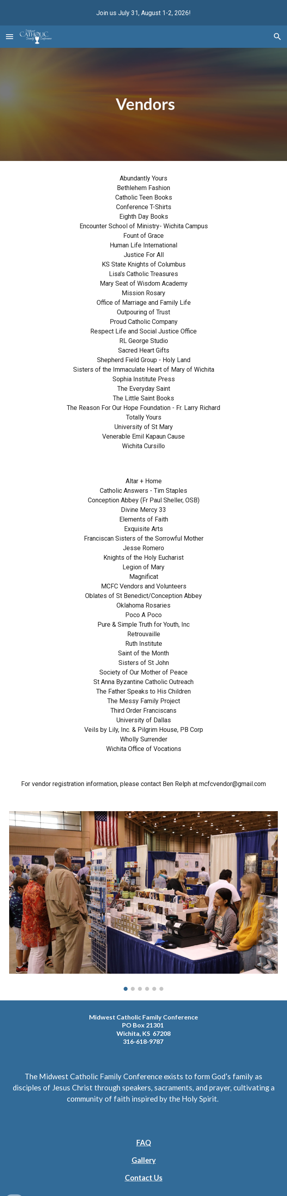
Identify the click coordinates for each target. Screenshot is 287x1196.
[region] (143, 12)
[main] (143, 104)
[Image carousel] (143, 901)
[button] (9, 36)
